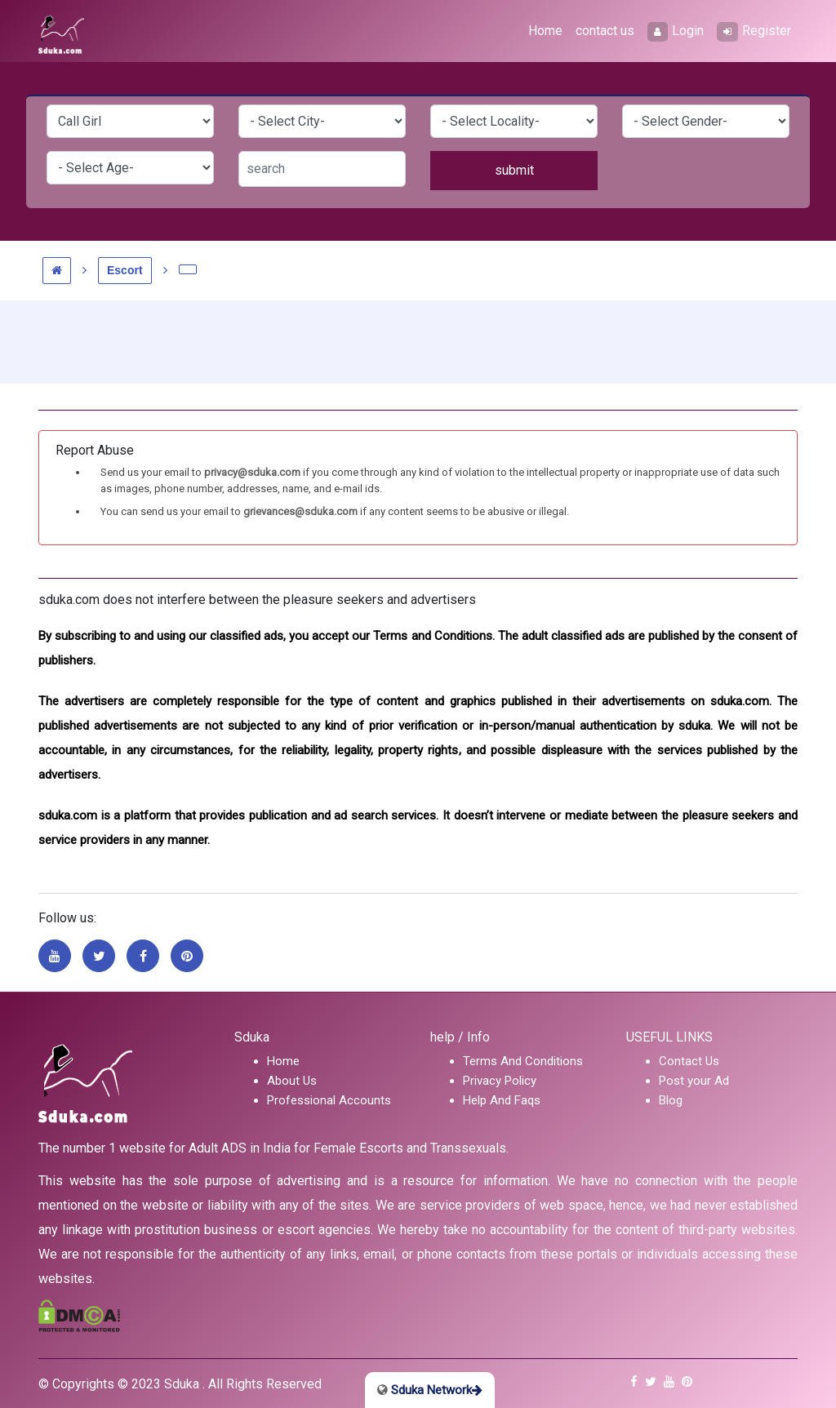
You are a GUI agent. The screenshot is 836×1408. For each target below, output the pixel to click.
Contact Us (689, 1061)
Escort (125, 270)
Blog (671, 1100)
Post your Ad (694, 1080)
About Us (292, 1080)
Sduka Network (429, 1390)
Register (754, 32)
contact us (605, 30)
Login (675, 32)
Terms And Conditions (523, 1061)
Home (545, 30)
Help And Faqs (501, 1100)
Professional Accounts (329, 1100)
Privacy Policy (499, 1080)
